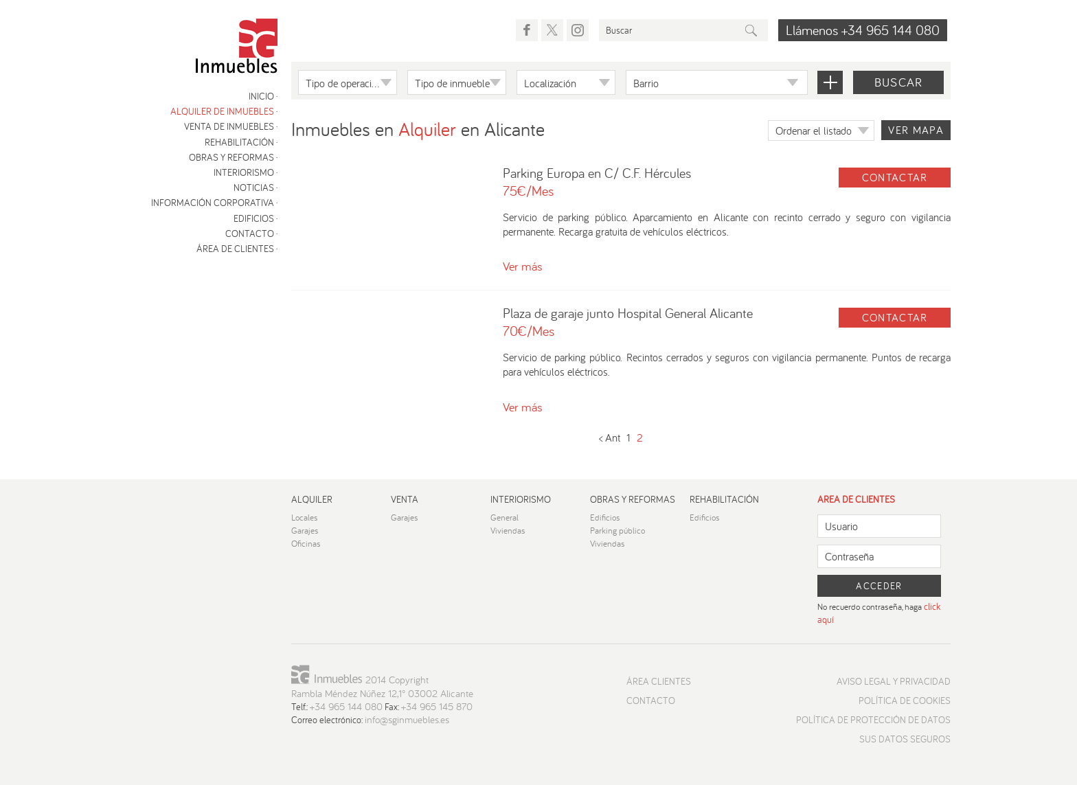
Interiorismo (244, 172)
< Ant (609, 437)
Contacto (249, 233)
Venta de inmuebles (229, 126)
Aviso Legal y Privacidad (894, 681)
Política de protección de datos (873, 720)
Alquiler (311, 499)
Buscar (898, 82)
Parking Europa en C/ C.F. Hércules (597, 172)
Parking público (617, 530)
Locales (304, 517)
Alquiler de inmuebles (222, 111)
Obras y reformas (231, 157)
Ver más (523, 266)
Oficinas (306, 543)
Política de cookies (905, 700)
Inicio (261, 96)
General (504, 517)
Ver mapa (916, 130)
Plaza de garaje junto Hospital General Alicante (628, 312)
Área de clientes (235, 248)
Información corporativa (212, 202)
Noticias (254, 187)
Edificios (254, 218)
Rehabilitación (239, 142)
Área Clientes (658, 681)
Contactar (895, 177)
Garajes (305, 530)
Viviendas (507, 530)
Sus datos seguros (905, 739)
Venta (404, 499)
